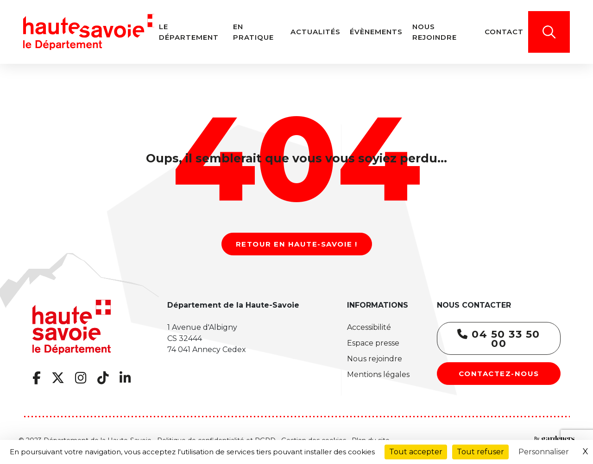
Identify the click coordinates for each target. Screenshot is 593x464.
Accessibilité (369, 327)
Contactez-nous (499, 373)
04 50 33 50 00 (498, 339)
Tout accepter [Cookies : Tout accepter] (415, 451)
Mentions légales (378, 374)
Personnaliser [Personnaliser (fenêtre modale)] (543, 451)
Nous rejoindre (374, 358)
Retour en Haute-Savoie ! (297, 244)
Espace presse (373, 343)
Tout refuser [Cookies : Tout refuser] (480, 451)
